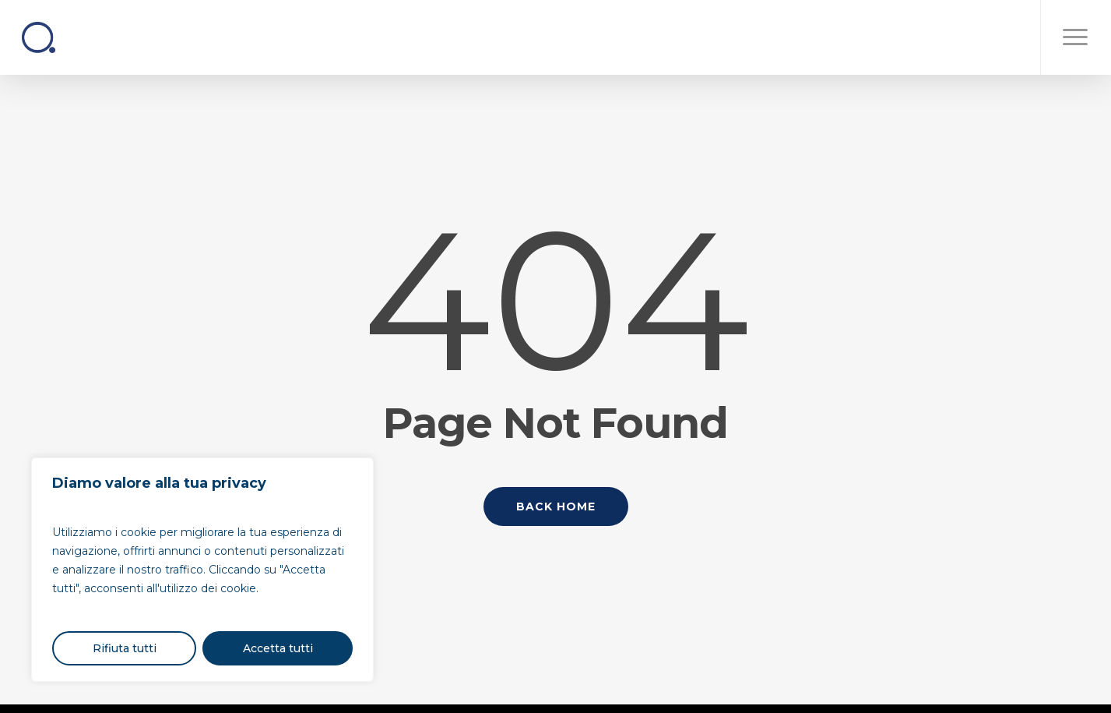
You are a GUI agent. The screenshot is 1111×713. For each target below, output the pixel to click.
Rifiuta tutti (124, 648)
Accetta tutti (278, 648)
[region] (202, 569)
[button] (1075, 37)
